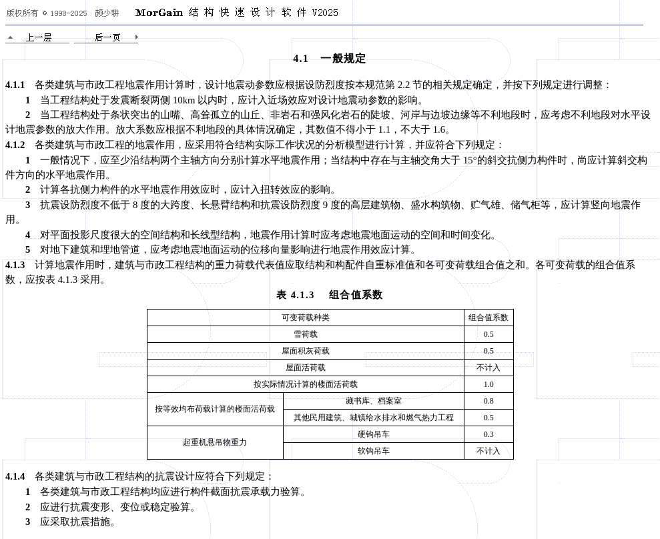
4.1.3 (15, 264)
